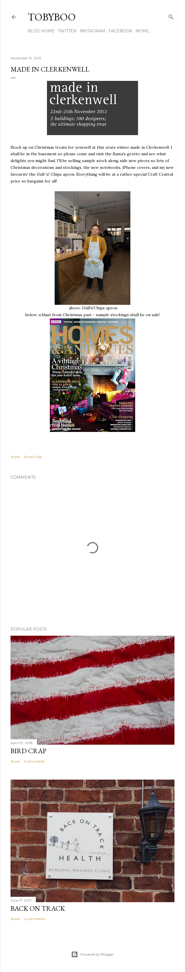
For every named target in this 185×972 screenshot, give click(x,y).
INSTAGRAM (92, 30)
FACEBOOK (120, 30)
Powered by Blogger (92, 954)
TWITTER (67, 30)
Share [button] (15, 457)
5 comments (34, 761)
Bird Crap (28, 750)
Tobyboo (52, 17)
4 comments (34, 919)
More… (143, 30)
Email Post (33, 457)
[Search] (171, 15)
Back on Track (38, 908)
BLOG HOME (41, 30)
